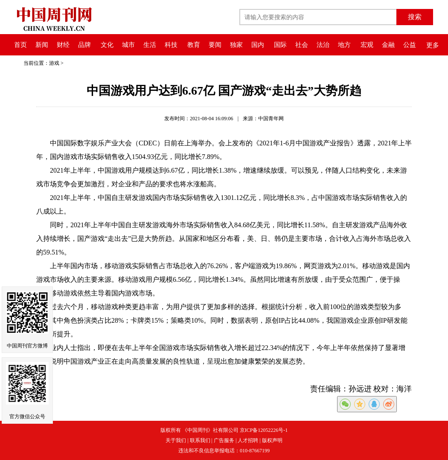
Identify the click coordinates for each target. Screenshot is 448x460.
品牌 (84, 44)
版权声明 (272, 440)
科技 (171, 44)
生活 (149, 44)
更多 (432, 45)
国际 (280, 44)
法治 (323, 44)
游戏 (54, 63)
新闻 (41, 44)
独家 (236, 44)
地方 (344, 44)
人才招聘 (248, 440)
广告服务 (224, 440)
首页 (20, 44)
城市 (128, 44)
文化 (107, 44)
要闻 (215, 44)
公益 (409, 44)
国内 (257, 44)
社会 (301, 44)
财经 (63, 44)
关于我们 (176, 440)
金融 (388, 44)
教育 (193, 44)
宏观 (367, 44)
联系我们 (200, 440)
